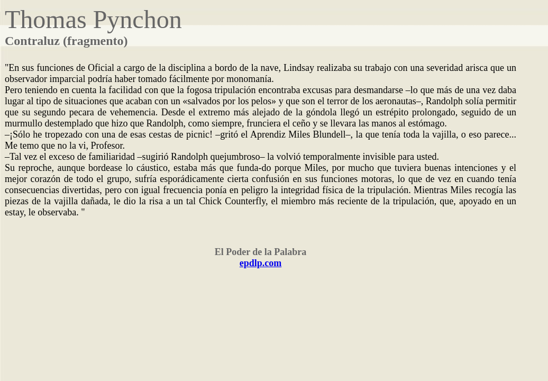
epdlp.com (261, 263)
